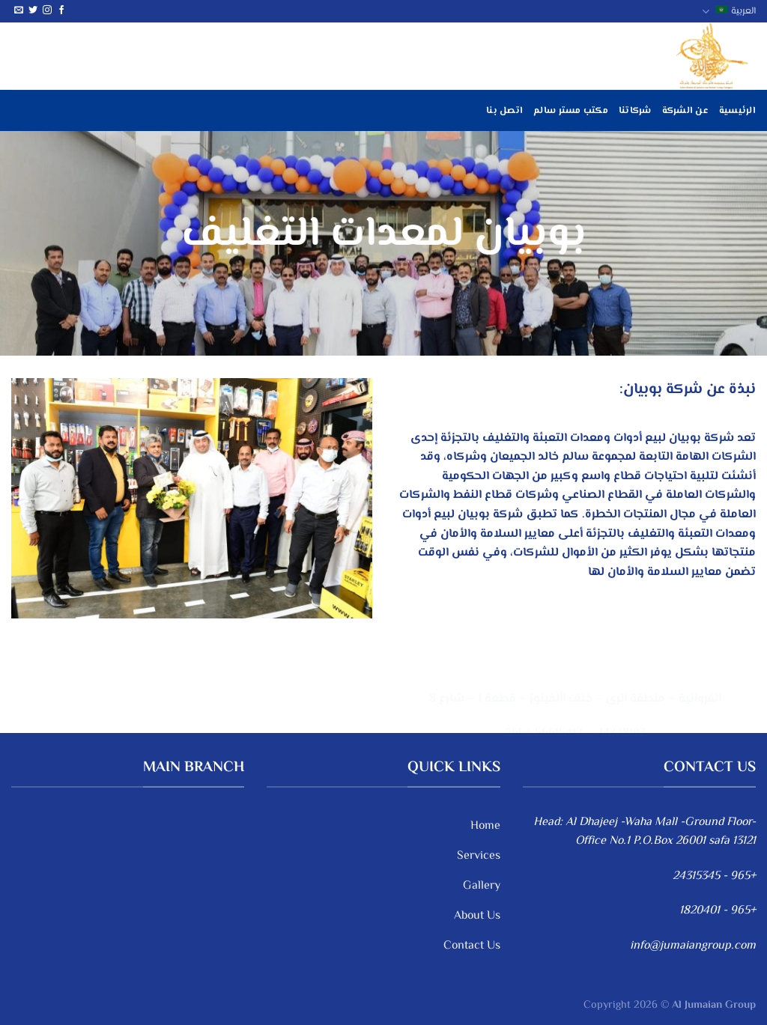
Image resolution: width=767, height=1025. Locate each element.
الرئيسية (737, 110)
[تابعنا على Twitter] (32, 10)
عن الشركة (685, 110)
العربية (729, 11)
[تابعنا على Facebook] (61, 10)
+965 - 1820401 (717, 910)
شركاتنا (635, 110)
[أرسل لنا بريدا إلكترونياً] (18, 10)
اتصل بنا (504, 110)
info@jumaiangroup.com (693, 946)
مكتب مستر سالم (570, 110)
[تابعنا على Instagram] (47, 10)
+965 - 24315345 (714, 876)
